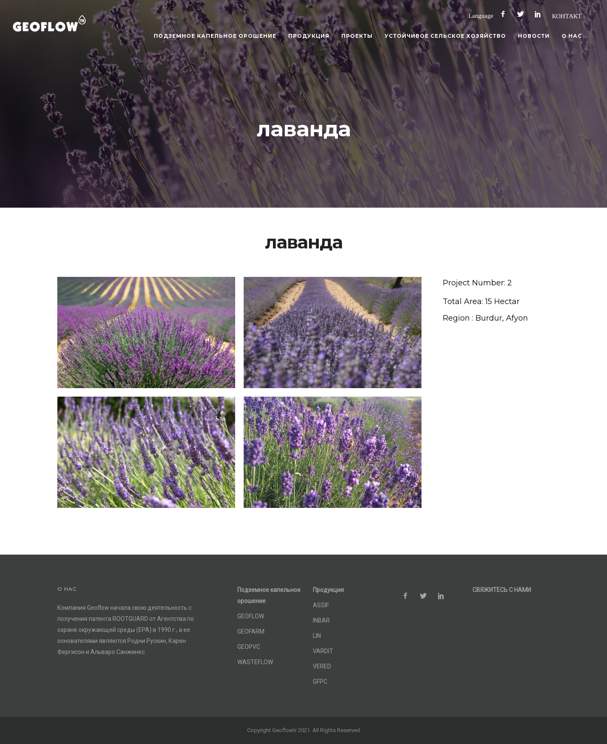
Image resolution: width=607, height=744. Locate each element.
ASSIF (321, 605)
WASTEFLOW (255, 662)
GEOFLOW (250, 616)
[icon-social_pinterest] (539, 14)
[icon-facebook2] (505, 14)
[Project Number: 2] (477, 283)
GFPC (320, 681)
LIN (317, 635)
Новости (534, 36)
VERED (322, 666)
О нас (572, 36)
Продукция (308, 36)
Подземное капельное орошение (215, 36)
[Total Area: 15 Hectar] (481, 302)
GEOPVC (248, 646)
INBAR (321, 620)
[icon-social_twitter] (522, 14)
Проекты (357, 36)
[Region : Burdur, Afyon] (485, 318)
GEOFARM (250, 631)
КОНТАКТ (567, 16)
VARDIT (323, 651)
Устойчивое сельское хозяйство (445, 36)
